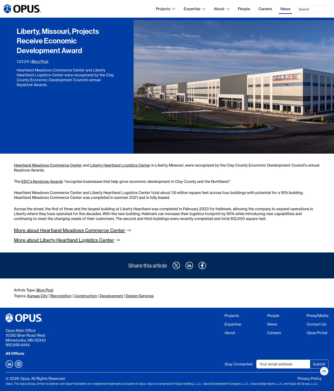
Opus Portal (317, 332)
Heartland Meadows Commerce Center (48, 165)
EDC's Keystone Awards (42, 181)
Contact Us (316, 324)
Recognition (60, 296)
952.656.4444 (18, 345)
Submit (319, 364)
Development (111, 296)
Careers (265, 8)
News (285, 8)
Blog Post (40, 61)
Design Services (140, 296)
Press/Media (317, 315)
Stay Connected (239, 364)
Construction (85, 296)
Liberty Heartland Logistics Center (120, 165)
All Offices (15, 353)
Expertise (195, 8)
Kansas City (37, 296)
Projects (165, 8)
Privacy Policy (309, 378)
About (222, 8)
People (244, 8)
